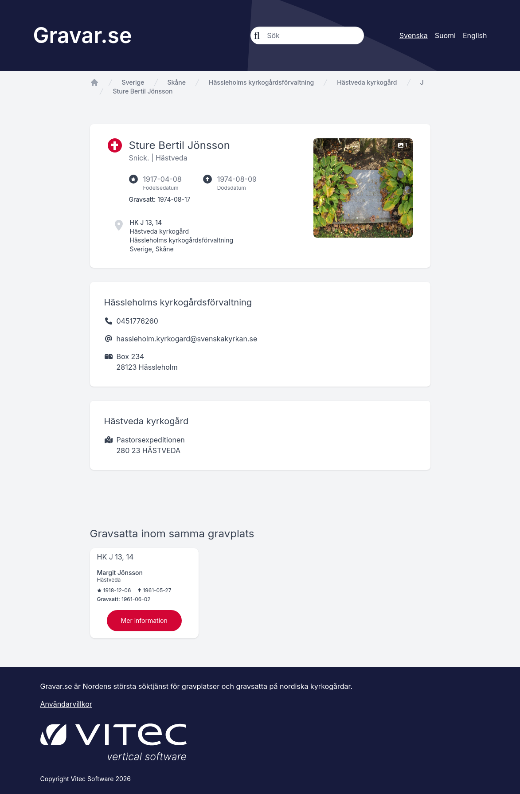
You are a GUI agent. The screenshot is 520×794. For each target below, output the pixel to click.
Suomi (445, 35)
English (475, 35)
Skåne (177, 82)
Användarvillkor (66, 704)
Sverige (133, 82)
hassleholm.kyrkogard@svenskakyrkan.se (187, 338)
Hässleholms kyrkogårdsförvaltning (261, 82)
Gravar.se (82, 35)
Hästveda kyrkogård (367, 82)
